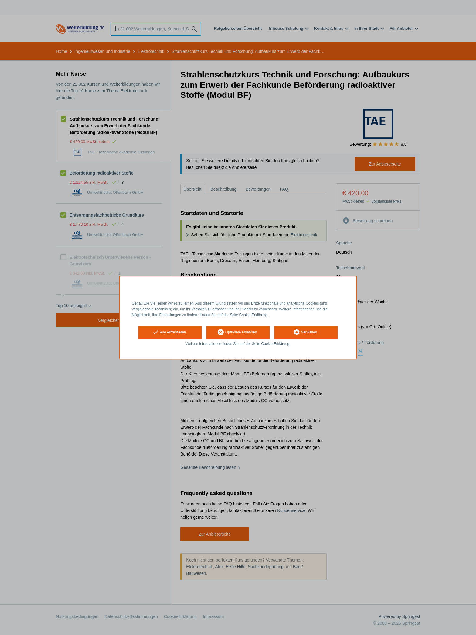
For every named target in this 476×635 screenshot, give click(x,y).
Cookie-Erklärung (275, 344)
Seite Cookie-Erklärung (248, 315)
